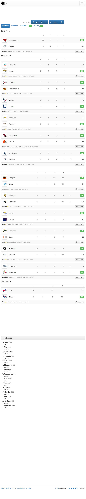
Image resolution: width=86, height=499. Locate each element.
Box (77, 51)
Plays (81, 51)
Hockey (38, 26)
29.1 (6, 363)
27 (5, 385)
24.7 (6, 407)
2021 (56, 22)
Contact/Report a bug (21, 488)
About (2, 488)
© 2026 (57, 488)
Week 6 (39, 22)
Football (5, 26)
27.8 (6, 372)
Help (30, 488)
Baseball (14, 26)
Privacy (12, 488)
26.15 (6, 399)
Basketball (26, 26)
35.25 (6, 349)
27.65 (6, 376)
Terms (7, 488)
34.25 (6, 354)
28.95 (6, 367)
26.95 (6, 390)
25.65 (6, 403)
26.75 (6, 394)
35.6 (6, 345)
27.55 (6, 380)
